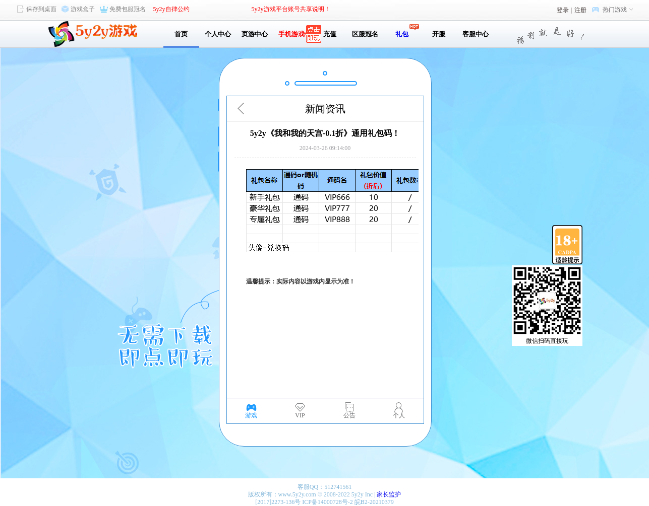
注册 (580, 10)
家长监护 (389, 494)
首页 (181, 34)
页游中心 (255, 34)
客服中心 (475, 34)
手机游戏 (291, 34)
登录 (563, 10)
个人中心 (218, 34)
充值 (328, 34)
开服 (438, 34)
